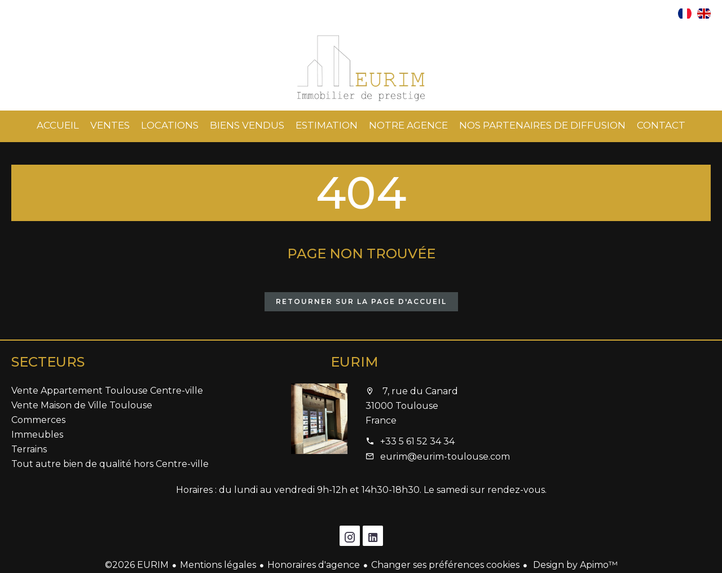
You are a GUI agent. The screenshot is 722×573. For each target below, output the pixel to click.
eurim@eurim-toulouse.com (445, 456)
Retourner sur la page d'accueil (361, 301)
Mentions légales (218, 564)
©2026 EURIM (137, 564)
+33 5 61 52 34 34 (417, 441)
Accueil (361, 68)
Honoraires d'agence (313, 564)
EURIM (354, 362)
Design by (574, 564)
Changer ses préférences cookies (445, 564)
